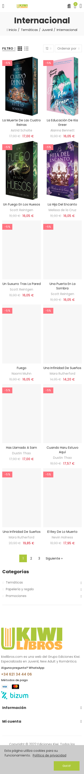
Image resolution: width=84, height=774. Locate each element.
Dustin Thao (21, 453)
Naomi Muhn (21, 373)
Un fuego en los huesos (21, 204)
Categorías (15, 572)
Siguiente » (54, 558)
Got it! (66, 766)
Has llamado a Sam (21, 447)
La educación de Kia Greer (62, 122)
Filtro (7, 48)
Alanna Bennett (62, 130)
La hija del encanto (62, 204)
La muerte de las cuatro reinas (21, 122)
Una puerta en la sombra (62, 286)
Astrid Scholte (21, 130)
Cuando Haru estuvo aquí (62, 449)
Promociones (16, 596)
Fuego (21, 368)
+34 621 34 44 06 (16, 674)
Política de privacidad (49, 755)
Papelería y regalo (20, 589)
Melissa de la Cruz (62, 210)
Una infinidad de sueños (62, 368)
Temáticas (14, 582)
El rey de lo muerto (62, 531)
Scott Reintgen (21, 210)
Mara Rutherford (62, 373)
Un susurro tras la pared (21, 284)
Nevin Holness (62, 537)
